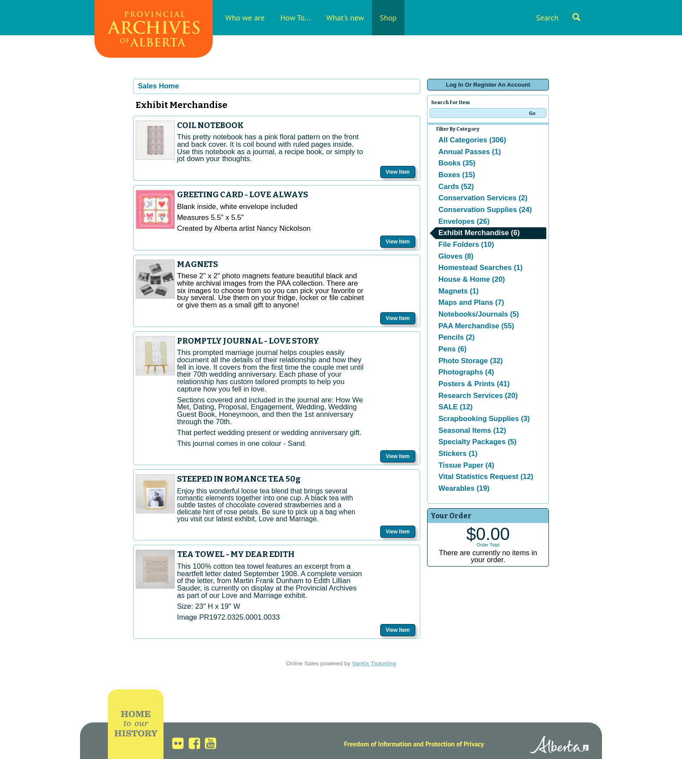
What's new (345, 18)
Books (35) (456, 163)
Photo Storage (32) (470, 361)
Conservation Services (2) (483, 198)
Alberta (559, 745)
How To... (295, 18)
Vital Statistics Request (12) (485, 476)
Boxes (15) (456, 175)
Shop (388, 18)
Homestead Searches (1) (480, 267)
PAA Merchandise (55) (476, 326)
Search (558, 18)
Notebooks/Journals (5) (478, 314)
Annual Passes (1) (469, 152)
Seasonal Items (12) (472, 430)
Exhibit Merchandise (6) (479, 233)
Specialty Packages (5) (477, 442)
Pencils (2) (456, 337)
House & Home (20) (471, 279)
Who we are (244, 18)
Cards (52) (456, 186)
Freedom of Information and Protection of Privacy (414, 743)
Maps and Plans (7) (471, 302)
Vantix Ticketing (374, 663)
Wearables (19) (463, 488)
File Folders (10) (466, 244)
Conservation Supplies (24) (485, 210)
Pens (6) (452, 349)
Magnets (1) (458, 291)
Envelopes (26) (464, 221)
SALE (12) (455, 407)
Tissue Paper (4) (466, 465)
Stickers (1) (458, 453)
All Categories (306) (472, 140)
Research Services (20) (478, 395)
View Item (398, 172)
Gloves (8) (456, 256)
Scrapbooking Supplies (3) (484, 419)
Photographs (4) (466, 372)
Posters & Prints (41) (474, 384)
